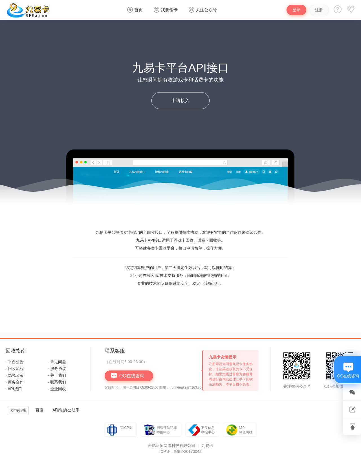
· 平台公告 (15, 362)
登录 (296, 10)
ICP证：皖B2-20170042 (180, 451)
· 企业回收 (57, 389)
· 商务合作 (15, 382)
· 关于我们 (57, 375)
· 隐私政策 (15, 375)
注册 (319, 10)
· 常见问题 (57, 362)
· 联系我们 (57, 382)
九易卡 (207, 445)
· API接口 (14, 389)
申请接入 (180, 100)
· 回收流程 (15, 368)
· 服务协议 (57, 368)
